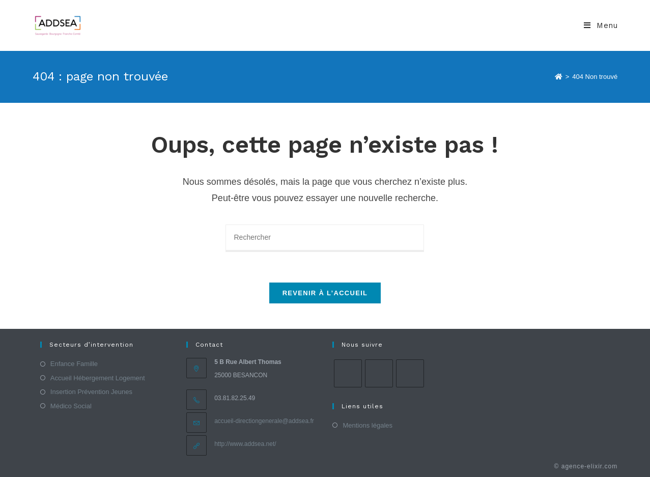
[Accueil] (558, 76)
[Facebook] (348, 373)
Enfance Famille (74, 364)
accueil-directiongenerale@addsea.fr (264, 421)
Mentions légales (367, 425)
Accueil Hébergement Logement (97, 378)
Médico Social (71, 406)
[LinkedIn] (410, 373)
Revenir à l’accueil (325, 293)
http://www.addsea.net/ (245, 443)
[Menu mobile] (600, 25)
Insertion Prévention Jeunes (91, 392)
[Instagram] (379, 373)
